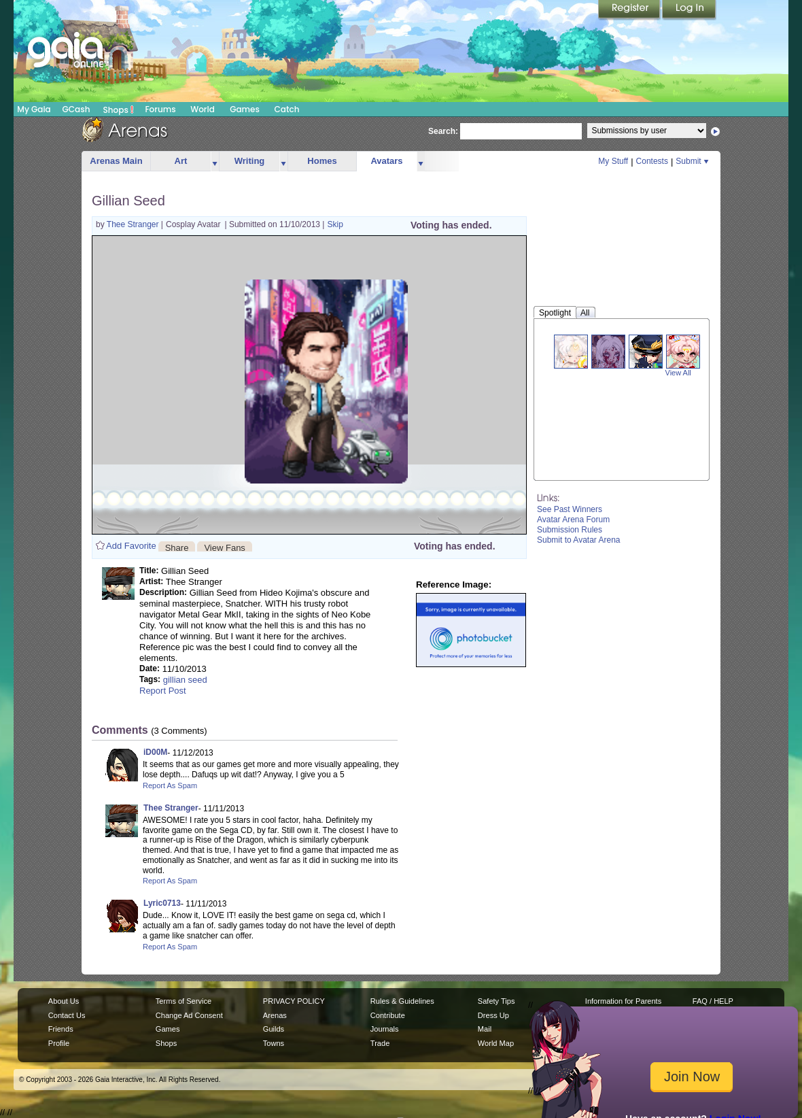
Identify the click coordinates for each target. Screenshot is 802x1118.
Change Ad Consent (189, 1015)
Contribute (387, 1015)
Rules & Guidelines (402, 1001)
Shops (118, 109)
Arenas (275, 1015)
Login (689, 10)
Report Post (162, 690)
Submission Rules (569, 530)
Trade (379, 1043)
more (215, 161)
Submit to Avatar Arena (579, 540)
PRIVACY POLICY (294, 1001)
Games (245, 109)
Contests (652, 161)
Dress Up (493, 1015)
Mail (484, 1029)
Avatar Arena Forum (573, 519)
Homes (321, 161)
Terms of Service (183, 1001)
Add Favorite (131, 546)
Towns (273, 1043)
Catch (287, 109)
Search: (443, 131)
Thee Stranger (134, 224)
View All (678, 373)
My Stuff (613, 161)
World (202, 109)
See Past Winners (569, 509)
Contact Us (67, 1015)
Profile (58, 1043)
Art (181, 161)
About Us (63, 1001)
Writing (249, 161)
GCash (76, 109)
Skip (335, 224)
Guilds (273, 1029)
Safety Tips (496, 1001)
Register (630, 10)
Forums (160, 109)
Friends (60, 1029)
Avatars (386, 161)
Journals (384, 1029)
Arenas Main (116, 161)
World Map (496, 1043)
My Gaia (33, 109)
